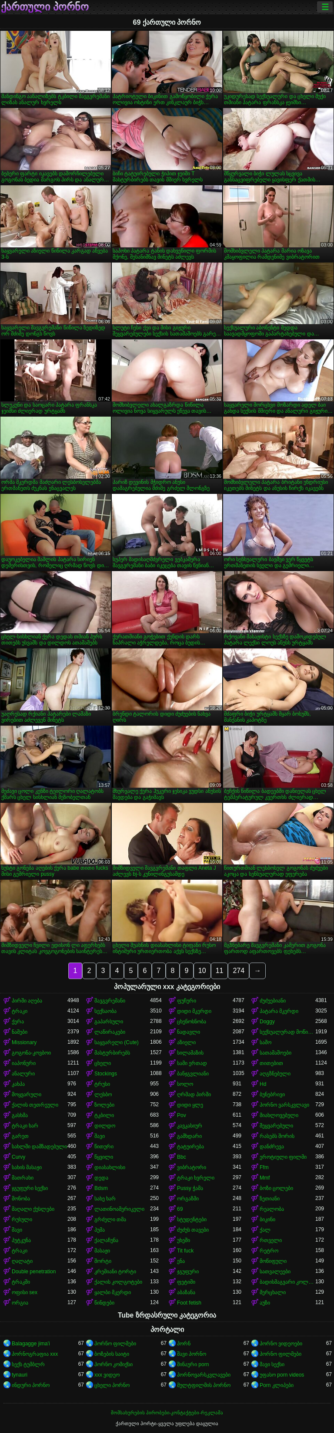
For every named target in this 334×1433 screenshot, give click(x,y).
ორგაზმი (188, 1199)
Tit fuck (185, 1251)
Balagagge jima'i (31, 1344)
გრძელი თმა (110, 1219)
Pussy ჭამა (190, 1188)
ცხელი (102, 1063)
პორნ (183, 1344)
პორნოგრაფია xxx (35, 1354)
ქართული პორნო (45, 7)
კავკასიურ (189, 1126)
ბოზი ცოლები (276, 1188)
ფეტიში (186, 1282)
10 (202, 970)
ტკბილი (104, 1115)
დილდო (104, 1126)
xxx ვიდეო (107, 1375)
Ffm (264, 1167)
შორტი (102, 1261)
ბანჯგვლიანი (193, 1074)
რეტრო (269, 1251)
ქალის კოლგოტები (118, 1282)
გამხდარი (189, 1136)
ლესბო (103, 1094)
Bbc (181, 1157)
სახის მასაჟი (27, 1167)
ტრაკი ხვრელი (195, 1178)
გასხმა (20, 1115)
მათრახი (22, 1178)
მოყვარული (26, 1094)
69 (180, 1209)
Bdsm (101, 1188)
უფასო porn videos (282, 1375)
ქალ (265, 1230)
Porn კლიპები (277, 1385)
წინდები (104, 1303)
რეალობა (272, 1209)
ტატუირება (190, 1147)
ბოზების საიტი (111, 1354)
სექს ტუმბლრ (28, 1364)
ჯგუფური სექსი (30, 1188)
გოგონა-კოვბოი (31, 1053)
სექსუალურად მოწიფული (287, 1032)
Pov (181, 1115)
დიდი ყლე (190, 1105)
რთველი (271, 1240)
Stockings (105, 1074)
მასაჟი (102, 1251)
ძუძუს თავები (193, 1230)
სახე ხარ (105, 1199)
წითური (104, 1147)
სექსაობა (105, 1011)
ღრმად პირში (194, 1094)
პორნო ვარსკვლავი (284, 1105)
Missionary (24, 1042)
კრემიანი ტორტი (115, 1272)
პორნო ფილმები (115, 1344)
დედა (101, 1178)
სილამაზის (190, 1053)
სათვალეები (275, 1272)
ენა (181, 1261)
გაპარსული (108, 1022)
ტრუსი (102, 1084)
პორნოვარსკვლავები (203, 1375)
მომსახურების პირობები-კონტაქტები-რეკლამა (167, 1412)
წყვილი (103, 1157)
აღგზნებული (275, 1074)
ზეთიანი (270, 1199)
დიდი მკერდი (194, 1011)
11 (220, 970)
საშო (265, 1042)
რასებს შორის (277, 1136)
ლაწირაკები (109, 1032)
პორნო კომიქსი (113, 1364)
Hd (263, 1084)
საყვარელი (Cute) (116, 1042)
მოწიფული (273, 1261)
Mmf (265, 1178)
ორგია (20, 1303)
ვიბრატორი (191, 1167)
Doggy (267, 1022)
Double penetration (34, 1272)
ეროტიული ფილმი (283, 1157)
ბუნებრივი (272, 1094)
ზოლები (104, 1105)
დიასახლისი (109, 1167)
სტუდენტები (192, 1219)
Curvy (18, 1157)
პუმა (99, 1230)
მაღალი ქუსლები (33, 1209)
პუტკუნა (21, 1240)
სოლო (185, 1084)
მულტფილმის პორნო (203, 1385)
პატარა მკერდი (279, 1011)
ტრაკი (19, 1011)
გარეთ (20, 1136)
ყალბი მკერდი (112, 1292)
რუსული (22, 1219)
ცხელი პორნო (112, 1385)
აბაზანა (186, 1292)
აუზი (265, 1303)
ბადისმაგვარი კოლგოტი (287, 1282)
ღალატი (22, 1261)
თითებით (271, 1063)
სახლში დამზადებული (39, 1147)
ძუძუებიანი (273, 1001)
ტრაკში (21, 1282)
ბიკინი (267, 1219)
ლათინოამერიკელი (119, 1209)
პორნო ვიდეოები (281, 1344)
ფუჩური (186, 1001)
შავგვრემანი (109, 1001)
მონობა (21, 1199)
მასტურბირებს (112, 1053)
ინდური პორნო (31, 1385)
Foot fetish (189, 1303)
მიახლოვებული (279, 1115)
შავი (99, 1136)
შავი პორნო (191, 1354)
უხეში (183, 1240)
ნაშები (19, 1032)
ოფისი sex (24, 1292)
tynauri (19, 1375)
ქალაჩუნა (106, 1240)
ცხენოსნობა (191, 1022)
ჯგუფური (188, 1272)
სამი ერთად (192, 1063)
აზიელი (186, 1042)
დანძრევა (272, 1147)
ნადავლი (188, 1032)
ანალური (23, 1074)
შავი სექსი (272, 1364)
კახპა (18, 1084)
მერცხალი (273, 1292)
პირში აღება (27, 1001)
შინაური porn (193, 1364)
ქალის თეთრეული (35, 1105)
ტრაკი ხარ (25, 1126)
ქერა (18, 1022)
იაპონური (24, 1063)
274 (238, 970)
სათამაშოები (275, 1053)
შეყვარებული (276, 1126)
